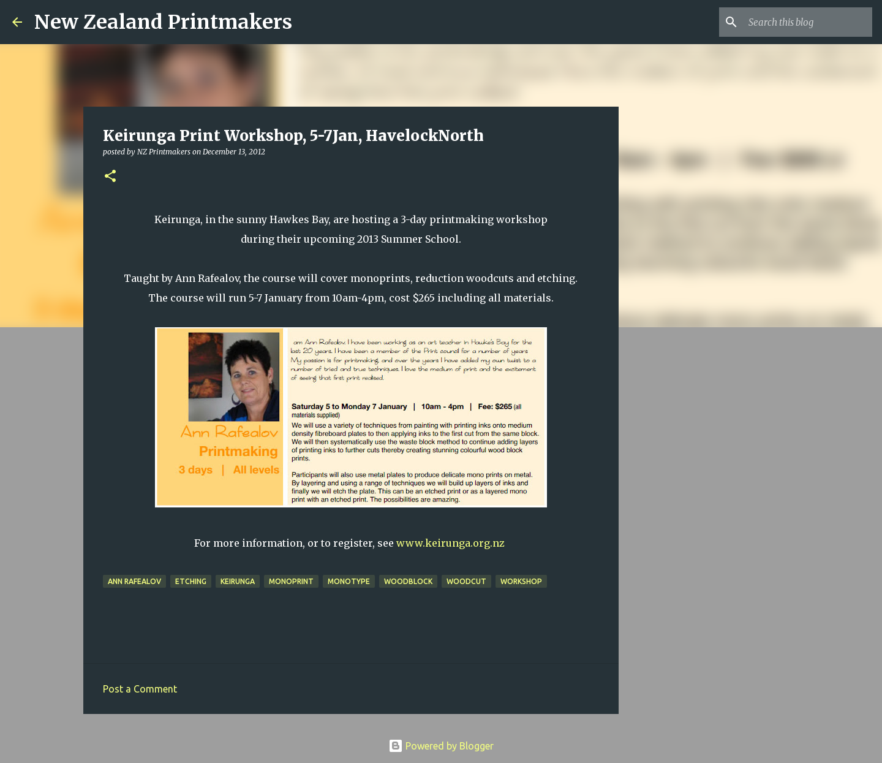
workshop (521, 581)
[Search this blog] (808, 22)
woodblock (408, 581)
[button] (110, 177)
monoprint (291, 581)
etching (190, 581)
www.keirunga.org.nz (450, 543)
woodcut (466, 581)
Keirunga (238, 581)
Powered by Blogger (441, 745)
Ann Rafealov (134, 581)
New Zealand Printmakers (163, 22)
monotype (349, 581)
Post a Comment (140, 688)
